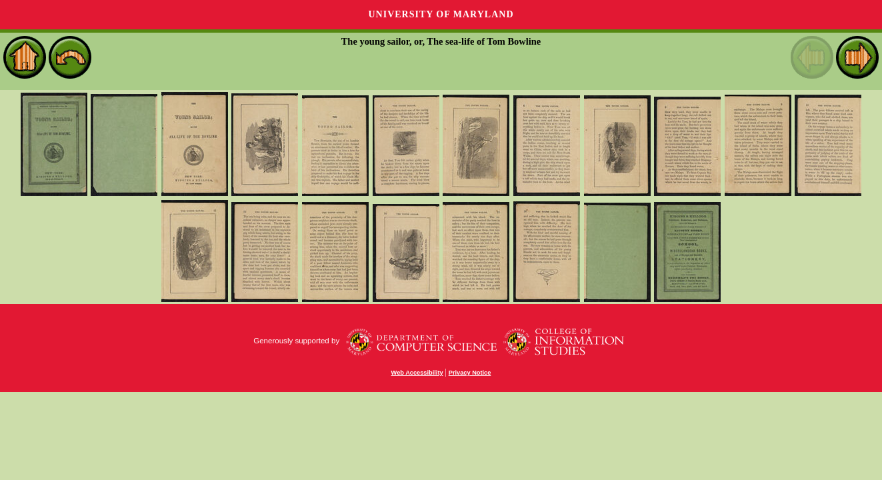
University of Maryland (440, 14)
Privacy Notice (470, 372)
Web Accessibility (417, 372)
